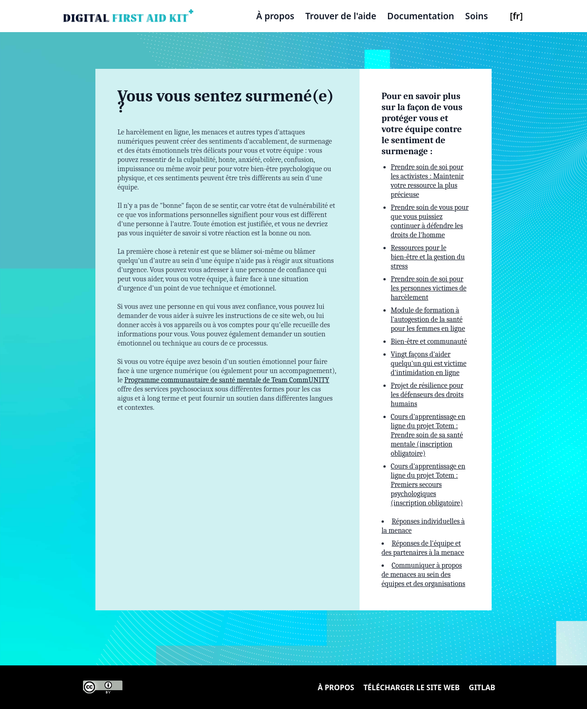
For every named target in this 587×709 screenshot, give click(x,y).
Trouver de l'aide (341, 16)
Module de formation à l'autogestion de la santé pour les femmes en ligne (428, 319)
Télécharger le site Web (411, 687)
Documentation (420, 16)
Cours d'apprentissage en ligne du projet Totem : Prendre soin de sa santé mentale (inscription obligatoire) (428, 435)
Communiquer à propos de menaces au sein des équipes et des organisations (423, 574)
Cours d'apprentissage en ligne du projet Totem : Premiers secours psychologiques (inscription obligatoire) (428, 484)
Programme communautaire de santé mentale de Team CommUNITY (226, 380)
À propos (275, 16)
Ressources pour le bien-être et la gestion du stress (428, 257)
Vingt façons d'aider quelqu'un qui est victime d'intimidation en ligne (428, 363)
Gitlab (482, 687)
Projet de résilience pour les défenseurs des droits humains (427, 394)
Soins (476, 16)
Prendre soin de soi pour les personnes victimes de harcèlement (428, 288)
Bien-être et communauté (429, 341)
